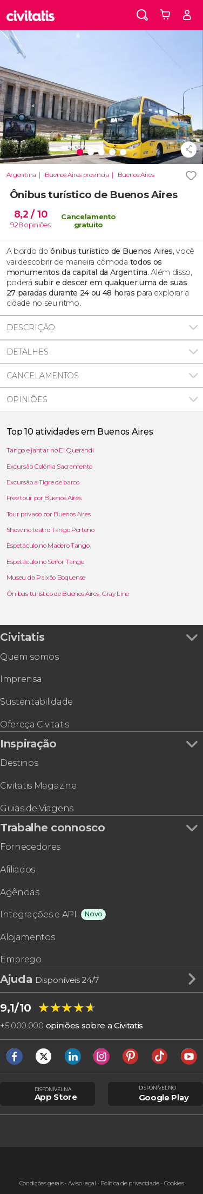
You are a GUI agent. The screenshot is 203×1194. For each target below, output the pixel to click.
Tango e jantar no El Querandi (50, 450)
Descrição (30, 327)
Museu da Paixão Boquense (45, 577)
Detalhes (27, 352)
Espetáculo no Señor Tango (45, 562)
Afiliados (17, 869)
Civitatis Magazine (38, 785)
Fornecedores (30, 847)
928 (16, 224)
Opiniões (26, 399)
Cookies (174, 1183)
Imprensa (21, 679)
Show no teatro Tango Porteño (50, 530)
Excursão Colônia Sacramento (49, 466)
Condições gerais (41, 1183)
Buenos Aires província (77, 175)
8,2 (30, 214)
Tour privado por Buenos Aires (48, 514)
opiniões (37, 224)
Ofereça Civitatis (34, 724)
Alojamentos (27, 937)
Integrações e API (38, 914)
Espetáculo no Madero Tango (48, 545)
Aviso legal (82, 1183)
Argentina (21, 175)
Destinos (19, 763)
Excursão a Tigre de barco (42, 482)
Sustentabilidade (36, 702)
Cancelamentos (42, 375)
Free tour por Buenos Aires (44, 498)
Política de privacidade (129, 1183)
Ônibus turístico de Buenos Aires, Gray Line (67, 594)
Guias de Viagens (36, 808)
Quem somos (29, 657)
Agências (19, 892)
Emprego (21, 959)
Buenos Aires (136, 175)
